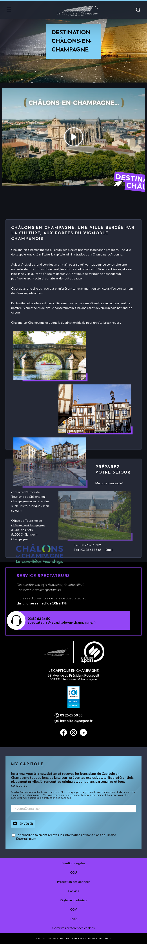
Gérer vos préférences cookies (73, 928)
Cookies (73, 891)
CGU (73, 872)
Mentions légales (73, 863)
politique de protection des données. (50, 797)
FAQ (74, 918)
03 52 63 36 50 (39, 618)
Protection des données (73, 881)
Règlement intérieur (73, 900)
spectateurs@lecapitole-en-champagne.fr (62, 622)
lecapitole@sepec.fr (76, 721)
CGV (73, 909)
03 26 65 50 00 (71, 715)
